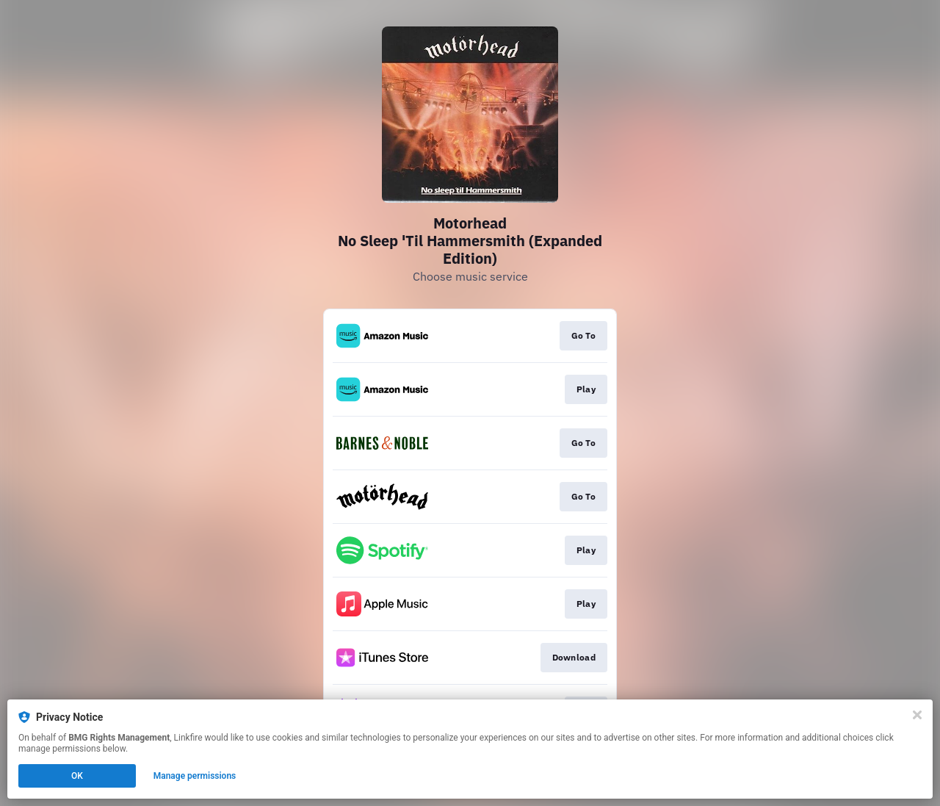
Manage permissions (194, 776)
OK (77, 776)
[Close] (917, 715)
